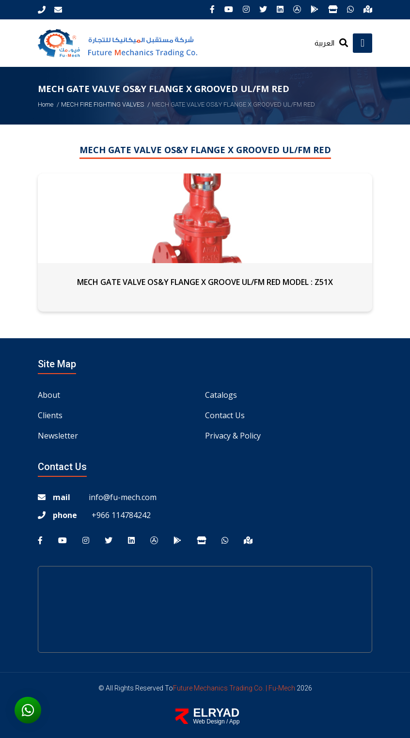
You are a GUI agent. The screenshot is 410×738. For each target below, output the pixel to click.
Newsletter (58, 435)
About (49, 395)
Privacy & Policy (233, 435)
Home (45, 104)
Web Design (209, 721)
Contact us (225, 415)
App (234, 721)
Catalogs (221, 395)
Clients (50, 415)
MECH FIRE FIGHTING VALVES (102, 104)
